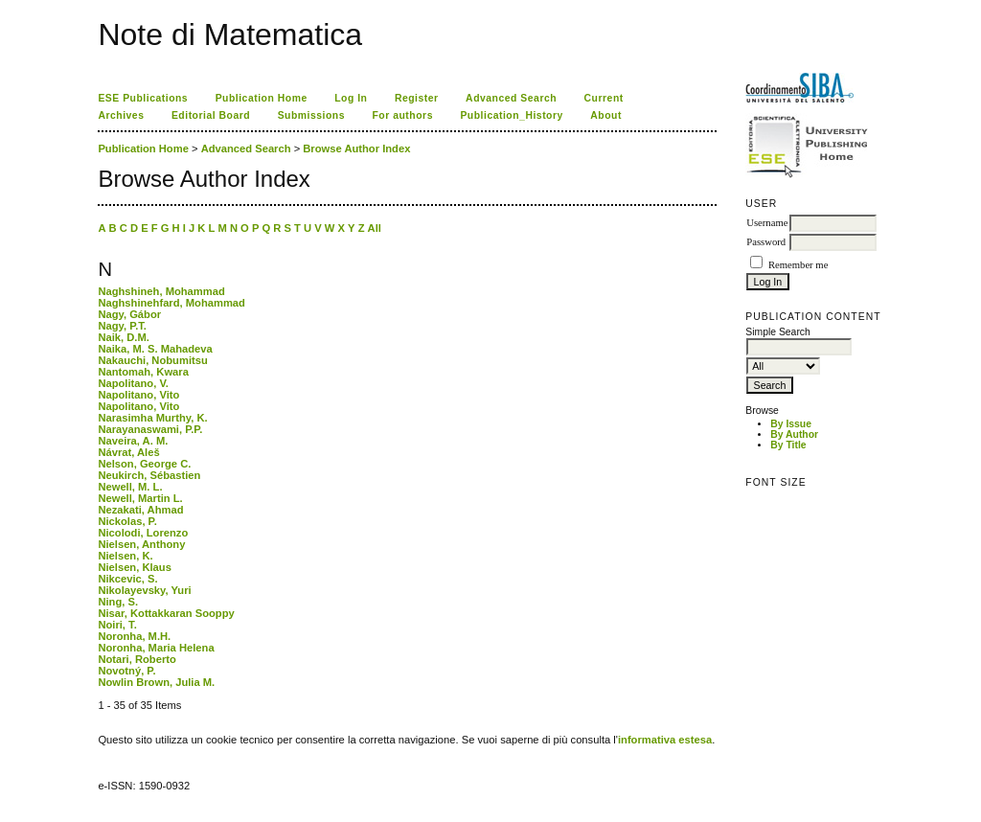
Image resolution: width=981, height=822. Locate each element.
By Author (794, 434)
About (606, 115)
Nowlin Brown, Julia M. (156, 682)
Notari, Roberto (136, 659)
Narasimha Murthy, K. (152, 417)
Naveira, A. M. (133, 440)
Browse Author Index (356, 148)
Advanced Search (511, 98)
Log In (350, 98)
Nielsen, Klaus (134, 567)
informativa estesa (665, 739)
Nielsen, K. (125, 555)
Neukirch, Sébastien (149, 475)
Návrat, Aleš (128, 452)
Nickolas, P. (127, 521)
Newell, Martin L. (140, 498)
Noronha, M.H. (134, 636)
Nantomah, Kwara (143, 371)
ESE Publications (143, 98)
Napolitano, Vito (138, 394)
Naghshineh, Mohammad (161, 291)
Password (766, 242)
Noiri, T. (117, 624)
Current (604, 98)
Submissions (311, 115)
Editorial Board (210, 115)
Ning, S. (118, 601)
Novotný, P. (126, 670)
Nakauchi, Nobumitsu (152, 360)
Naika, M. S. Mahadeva (155, 348)
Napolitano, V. (133, 383)
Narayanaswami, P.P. (150, 429)
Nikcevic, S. (127, 578)
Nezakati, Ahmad (140, 509)
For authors (402, 115)
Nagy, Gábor (129, 314)
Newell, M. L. (130, 486)
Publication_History (511, 115)
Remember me (798, 265)
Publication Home (262, 98)
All (374, 228)
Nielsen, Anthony (141, 544)
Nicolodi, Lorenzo (143, 532)
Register (417, 98)
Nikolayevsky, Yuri (144, 590)
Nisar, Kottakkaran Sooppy (166, 613)
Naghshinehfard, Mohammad (171, 302)
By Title (788, 445)
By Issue (790, 424)
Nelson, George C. (144, 463)
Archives (121, 115)
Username (766, 222)
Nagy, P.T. (122, 325)
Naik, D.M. (123, 337)
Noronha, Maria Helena (156, 647)
